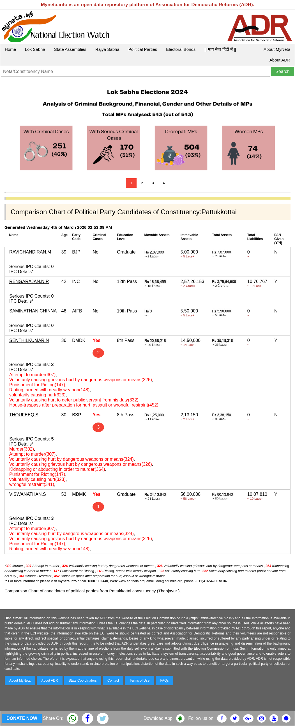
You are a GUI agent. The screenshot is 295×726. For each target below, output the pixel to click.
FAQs (164, 680)
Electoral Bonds (180, 49)
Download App (158, 718)
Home (10, 49)
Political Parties (142, 49)
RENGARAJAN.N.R (29, 281)
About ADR (279, 60)
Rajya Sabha (107, 49)
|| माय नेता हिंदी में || (220, 49)
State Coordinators (83, 680)
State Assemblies (70, 49)
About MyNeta (277, 49)
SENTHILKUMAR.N (29, 340)
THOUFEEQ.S (23, 414)
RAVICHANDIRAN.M (30, 252)
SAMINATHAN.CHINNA (33, 311)
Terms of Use (140, 680)
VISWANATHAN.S (27, 494)
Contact (113, 680)
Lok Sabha (35, 49)
